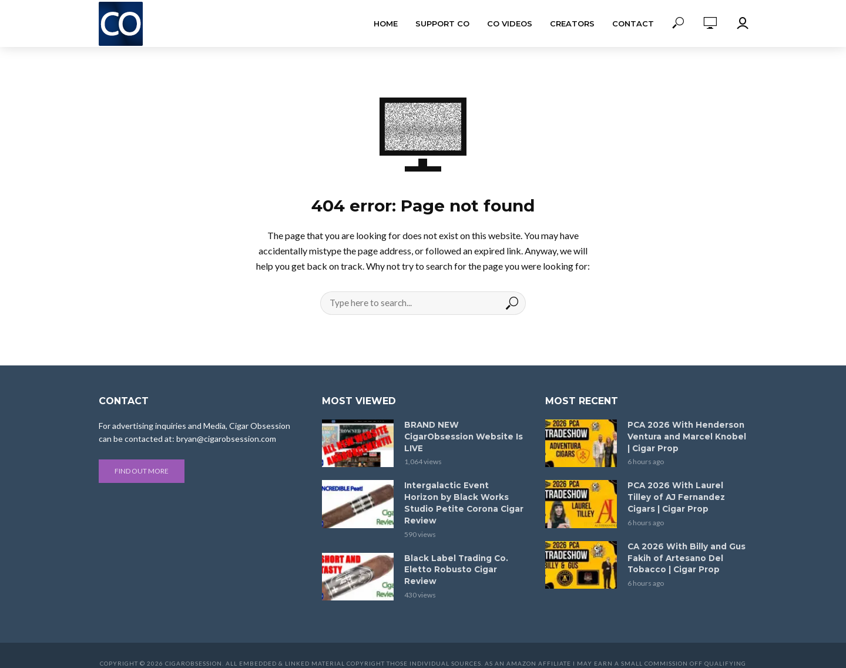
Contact (633, 23)
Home (386, 23)
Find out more (142, 470)
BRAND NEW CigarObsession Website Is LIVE (462, 436)
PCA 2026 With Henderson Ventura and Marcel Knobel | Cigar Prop (685, 436)
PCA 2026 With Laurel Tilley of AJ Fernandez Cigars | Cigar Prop (687, 495)
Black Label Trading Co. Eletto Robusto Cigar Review (455, 554)
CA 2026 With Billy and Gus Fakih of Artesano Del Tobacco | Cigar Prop (685, 554)
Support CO (442, 23)
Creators (572, 23)
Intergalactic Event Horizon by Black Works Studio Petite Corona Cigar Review (463, 495)
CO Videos (509, 23)
